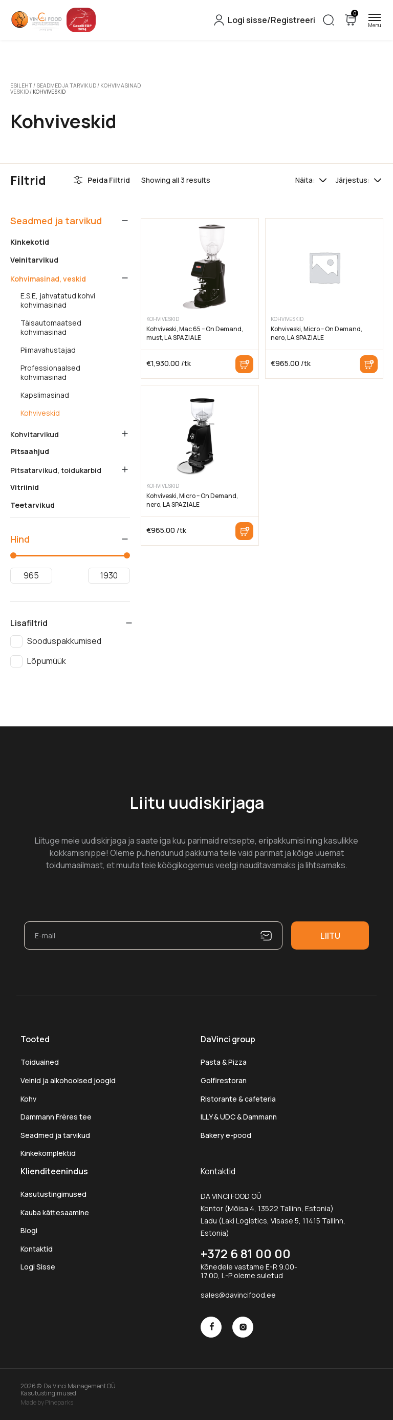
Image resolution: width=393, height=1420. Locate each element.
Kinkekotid (29, 241)
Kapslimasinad (44, 394)
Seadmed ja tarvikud (64, 85)
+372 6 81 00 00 (246, 1252)
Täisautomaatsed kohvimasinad (50, 327)
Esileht (20, 85)
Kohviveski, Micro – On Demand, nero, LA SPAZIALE (316, 332)
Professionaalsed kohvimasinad (50, 372)
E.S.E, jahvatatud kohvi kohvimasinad (57, 300)
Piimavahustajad (48, 349)
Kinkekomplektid (48, 1153)
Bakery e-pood (226, 1134)
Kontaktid (36, 1248)
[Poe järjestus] (378, 179)
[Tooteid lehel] (323, 179)
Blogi (28, 1230)
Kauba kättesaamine (54, 1212)
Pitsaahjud (29, 451)
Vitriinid (24, 486)
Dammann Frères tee (56, 1116)
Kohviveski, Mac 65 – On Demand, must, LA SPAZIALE (194, 332)
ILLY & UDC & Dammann (239, 1116)
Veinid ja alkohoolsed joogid (68, 1080)
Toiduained (39, 1062)
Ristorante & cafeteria (238, 1098)
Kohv (28, 1098)
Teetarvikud (32, 504)
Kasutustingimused (53, 1193)
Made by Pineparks (46, 1401)
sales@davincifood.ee (238, 1294)
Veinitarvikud (34, 259)
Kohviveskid (40, 412)
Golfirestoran (224, 1080)
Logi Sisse (37, 1267)
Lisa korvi (244, 364)
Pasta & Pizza (224, 1062)
